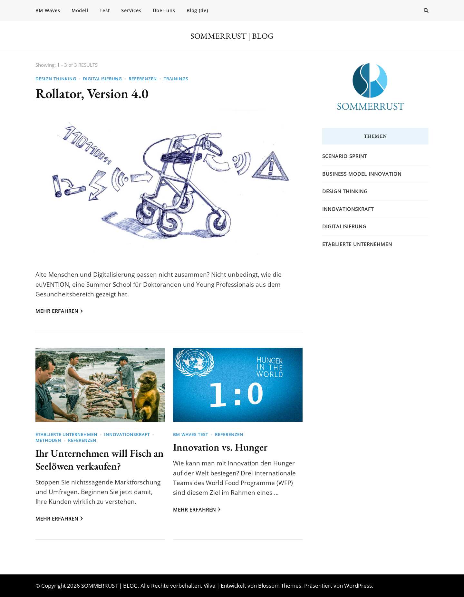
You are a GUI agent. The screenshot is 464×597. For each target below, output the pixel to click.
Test (105, 10)
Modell (80, 10)
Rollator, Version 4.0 (92, 93)
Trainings (176, 79)
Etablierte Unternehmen (66, 434)
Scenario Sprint (344, 156)
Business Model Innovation (361, 174)
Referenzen (143, 79)
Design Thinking (55, 79)
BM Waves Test (190, 434)
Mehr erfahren (59, 311)
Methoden (48, 440)
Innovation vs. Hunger (220, 446)
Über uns (164, 10)
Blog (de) (197, 10)
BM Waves (47, 10)
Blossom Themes (279, 585)
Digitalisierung (102, 79)
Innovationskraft (127, 434)
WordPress (358, 585)
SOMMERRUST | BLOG (232, 36)
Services (131, 10)
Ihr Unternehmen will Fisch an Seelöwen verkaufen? (99, 459)
